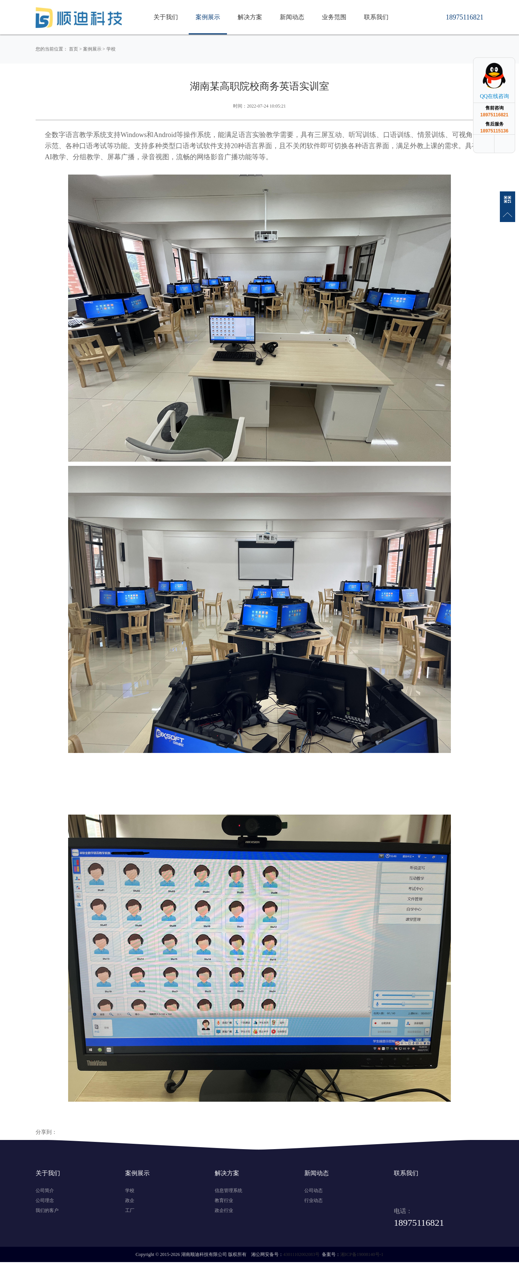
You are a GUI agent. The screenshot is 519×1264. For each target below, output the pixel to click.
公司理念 (45, 1200)
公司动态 (313, 1190)
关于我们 (165, 17)
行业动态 (313, 1200)
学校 (111, 49)
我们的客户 (47, 1210)
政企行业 (224, 1210)
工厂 (129, 1210)
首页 (73, 49)
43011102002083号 (301, 1254)
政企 (129, 1200)
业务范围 (334, 17)
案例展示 (208, 17)
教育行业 (224, 1200)
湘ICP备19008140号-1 (362, 1254)
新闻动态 (292, 17)
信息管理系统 (228, 1190)
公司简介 (45, 1190)
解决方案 (250, 17)
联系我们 (376, 17)
